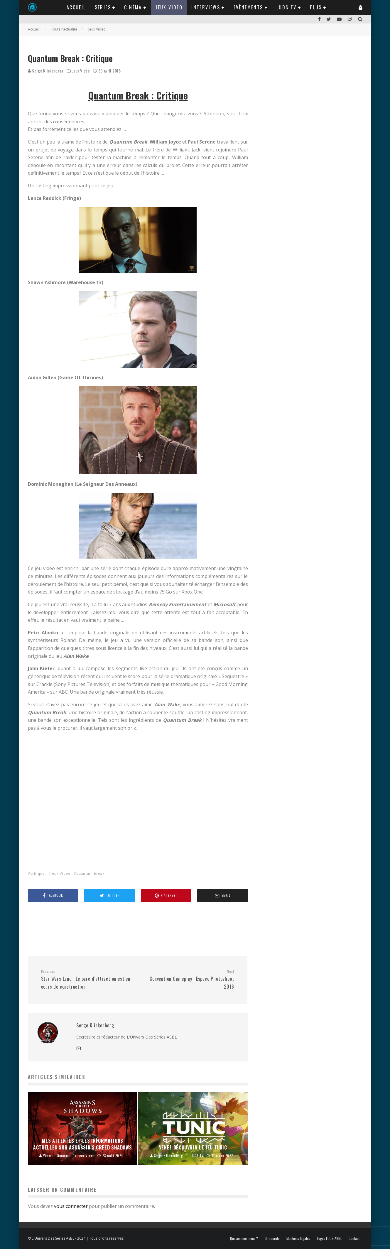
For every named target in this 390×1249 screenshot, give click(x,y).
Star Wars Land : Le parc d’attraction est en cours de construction (87, 979)
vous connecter (71, 1206)
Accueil (76, 7)
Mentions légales (298, 1238)
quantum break (90, 873)
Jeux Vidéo (169, 7)
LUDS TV (286, 7)
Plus (316, 7)
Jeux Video (60, 873)
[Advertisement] (135, 928)
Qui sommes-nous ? (244, 1238)
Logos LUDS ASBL (329, 1238)
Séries (103, 7)
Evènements (248, 7)
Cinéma (133, 7)
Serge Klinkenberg (46, 71)
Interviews (205, 7)
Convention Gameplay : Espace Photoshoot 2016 (188, 979)
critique (37, 873)
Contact (354, 1238)
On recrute (272, 1238)
